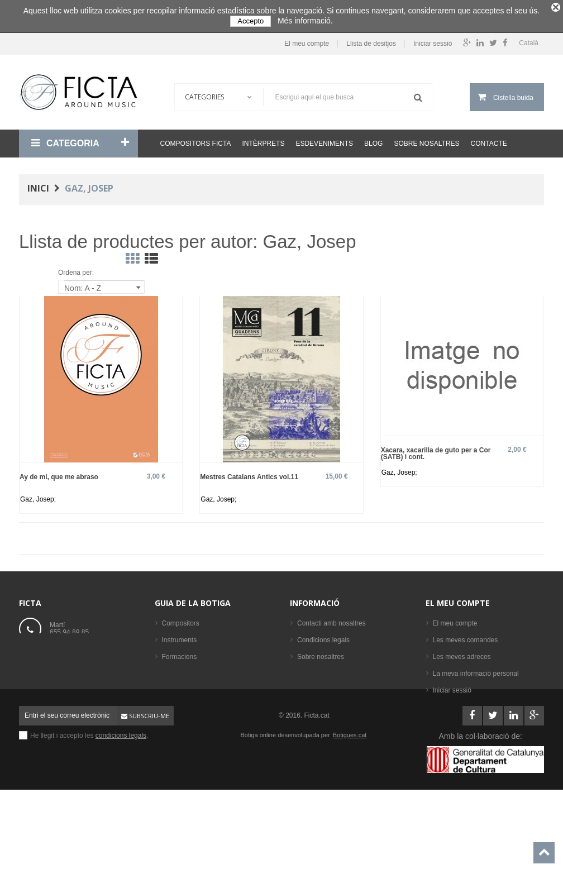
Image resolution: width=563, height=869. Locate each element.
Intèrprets (263, 139)
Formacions (179, 653)
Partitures (176, 686)
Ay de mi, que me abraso (59, 472)
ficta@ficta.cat (71, 654)
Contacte (489, 139)
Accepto (250, 21)
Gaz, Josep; (38, 495)
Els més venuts (184, 737)
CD (166, 703)
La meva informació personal (476, 670)
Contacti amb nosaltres (331, 619)
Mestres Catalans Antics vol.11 (249, 472)
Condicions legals (323, 636)
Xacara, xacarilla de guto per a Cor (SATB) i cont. (436, 449)
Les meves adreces (462, 653)
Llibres (172, 670)
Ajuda (305, 670)
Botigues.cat (350, 802)
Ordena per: (76, 269)
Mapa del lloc (317, 686)
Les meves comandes (465, 636)
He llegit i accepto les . (89, 802)
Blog (373, 139)
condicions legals (121, 802)
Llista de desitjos (371, 40)
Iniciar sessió (432, 40)
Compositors (180, 619)
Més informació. (305, 20)
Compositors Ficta (195, 139)
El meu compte (306, 40)
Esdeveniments (324, 139)
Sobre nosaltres (426, 139)
